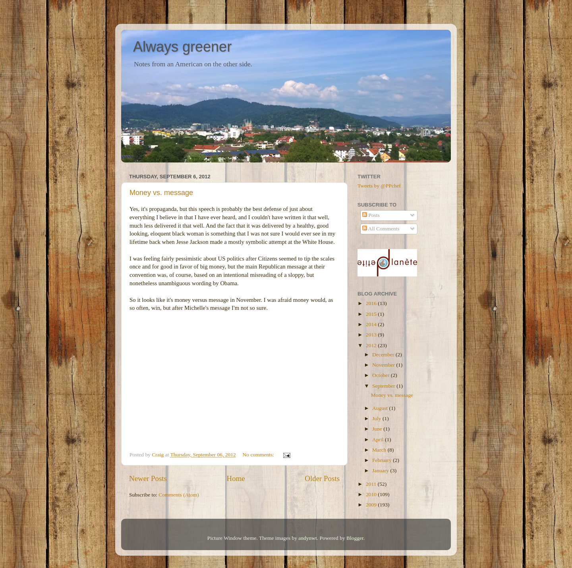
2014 (372, 324)
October (381, 375)
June (377, 429)
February (382, 460)
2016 (372, 303)
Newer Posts (148, 478)
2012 (372, 345)
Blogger (354, 538)
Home (236, 478)
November (384, 365)
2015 (372, 314)
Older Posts (322, 478)
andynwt (307, 538)
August (380, 408)
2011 (372, 484)
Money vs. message (161, 193)
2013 (372, 335)
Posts (371, 215)
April (378, 439)
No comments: (259, 455)
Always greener (182, 47)
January (381, 470)
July (377, 418)
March (380, 450)
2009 (372, 505)
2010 (372, 494)
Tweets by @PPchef (379, 186)
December (384, 354)
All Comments (381, 229)
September (384, 386)
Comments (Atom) (178, 495)
